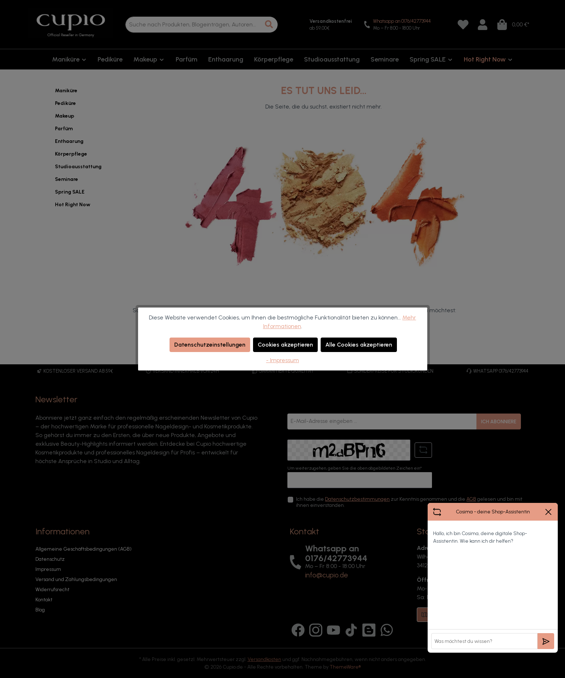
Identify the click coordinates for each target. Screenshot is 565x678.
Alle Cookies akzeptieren (358, 344)
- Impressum (282, 360)
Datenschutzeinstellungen (209, 344)
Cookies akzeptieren (285, 344)
